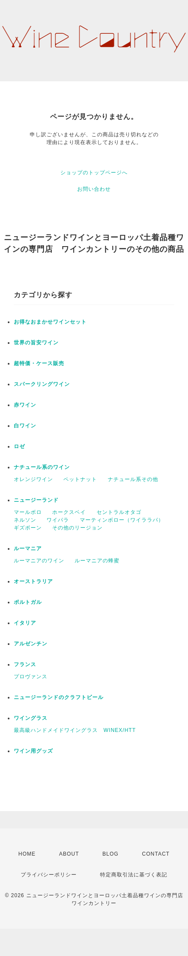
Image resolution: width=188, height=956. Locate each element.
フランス (25, 664)
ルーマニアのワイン (39, 561)
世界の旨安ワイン (36, 343)
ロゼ (19, 446)
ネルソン (25, 520)
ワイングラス (30, 718)
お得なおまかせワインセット (50, 322)
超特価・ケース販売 (39, 363)
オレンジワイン (33, 479)
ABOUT (69, 854)
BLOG (111, 854)
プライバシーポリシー (49, 875)
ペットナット (80, 479)
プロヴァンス (30, 677)
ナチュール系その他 (133, 479)
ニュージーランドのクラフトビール (58, 697)
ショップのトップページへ (94, 173)
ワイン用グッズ (33, 751)
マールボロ (28, 512)
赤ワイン (25, 405)
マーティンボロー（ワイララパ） (122, 520)
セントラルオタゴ (119, 512)
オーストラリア (33, 581)
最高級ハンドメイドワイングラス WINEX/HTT (75, 730)
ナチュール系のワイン (42, 467)
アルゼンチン (30, 644)
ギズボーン (28, 528)
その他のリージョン (77, 528)
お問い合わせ (94, 189)
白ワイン (25, 426)
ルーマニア (28, 548)
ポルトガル (28, 602)
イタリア (25, 623)
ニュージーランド (36, 500)
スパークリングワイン (42, 384)
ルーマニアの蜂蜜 (97, 561)
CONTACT (155, 854)
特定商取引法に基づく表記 (133, 875)
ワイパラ (58, 520)
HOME (27, 854)
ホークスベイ (69, 512)
